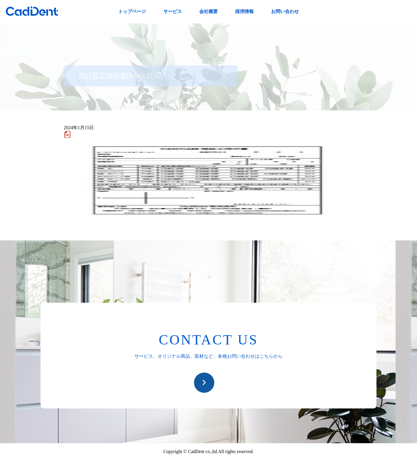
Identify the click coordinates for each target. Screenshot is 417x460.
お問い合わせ (285, 11)
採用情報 (244, 11)
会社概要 (208, 11)
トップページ (132, 11)
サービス (172, 11)
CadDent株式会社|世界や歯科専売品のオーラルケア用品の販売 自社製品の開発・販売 (32, 11)
